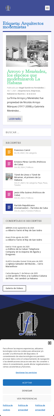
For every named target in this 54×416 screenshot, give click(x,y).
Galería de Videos (14, 288)
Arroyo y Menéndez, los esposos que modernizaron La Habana (27, 77)
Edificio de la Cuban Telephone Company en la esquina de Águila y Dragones (23, 252)
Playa (40, 183)
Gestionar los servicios (26, 372)
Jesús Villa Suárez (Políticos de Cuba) (29, 193)
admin (9, 227)
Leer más (15, 118)
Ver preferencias (27, 398)
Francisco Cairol (22, 150)
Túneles (17, 185)
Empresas (35, 91)
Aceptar (27, 382)
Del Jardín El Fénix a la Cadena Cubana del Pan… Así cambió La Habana (26, 277)
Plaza (45, 183)
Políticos (29, 167)
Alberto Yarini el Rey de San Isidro (25, 230)
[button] (49, 343)
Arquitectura (24, 91)
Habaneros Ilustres (16, 94)
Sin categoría (31, 153)
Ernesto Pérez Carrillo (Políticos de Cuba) (30, 163)
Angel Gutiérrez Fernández (31, 87)
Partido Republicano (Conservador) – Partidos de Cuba (31, 206)
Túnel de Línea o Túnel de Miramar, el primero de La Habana (27, 177)
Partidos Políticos (33, 211)
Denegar (27, 390)
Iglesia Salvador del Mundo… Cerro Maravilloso (24, 265)
